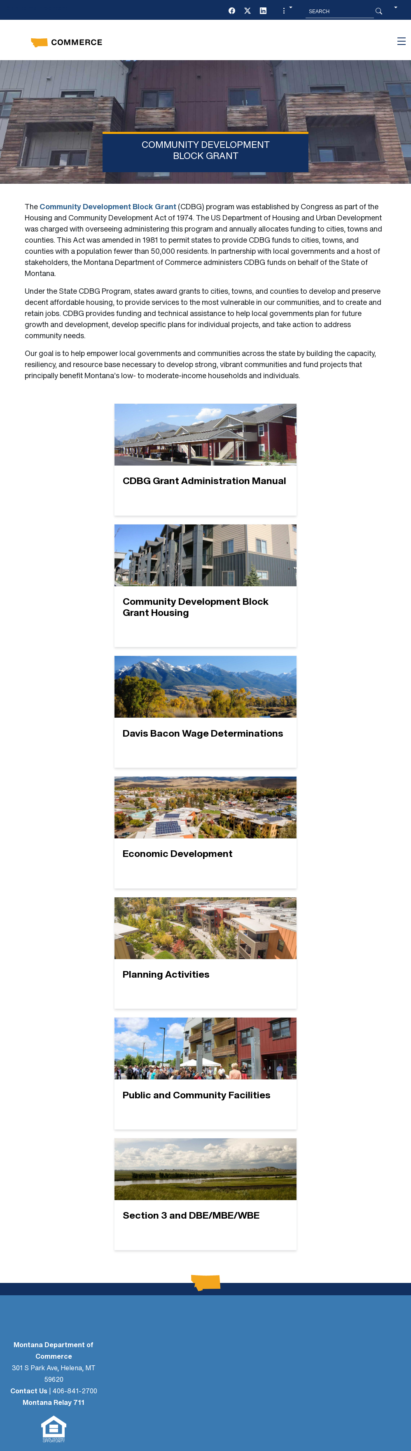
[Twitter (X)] (247, 11)
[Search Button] (379, 11)
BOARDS (60, 1219)
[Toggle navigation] (401, 41)
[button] (286, 11)
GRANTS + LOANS (60, 1264)
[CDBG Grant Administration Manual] (142, 470)
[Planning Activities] (142, 739)
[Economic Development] (269, 608)
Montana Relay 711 (53, 1085)
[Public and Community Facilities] (269, 739)
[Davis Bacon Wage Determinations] (142, 608)
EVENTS (60, 1249)
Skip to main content (36, 9)
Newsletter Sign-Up (60, 1191)
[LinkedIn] (263, 11)
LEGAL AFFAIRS (60, 1147)
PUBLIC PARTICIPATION (60, 1176)
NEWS (60, 1161)
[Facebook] (231, 11)
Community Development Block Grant (108, 207)
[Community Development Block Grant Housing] (269, 470)
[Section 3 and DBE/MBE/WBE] (205, 871)
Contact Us (28, 1074)
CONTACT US (60, 1234)
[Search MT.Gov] (340, 11)
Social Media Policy (202, 1367)
